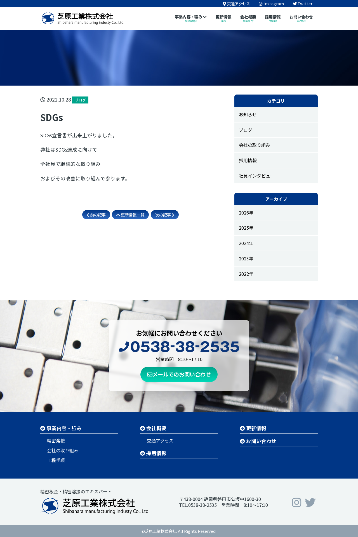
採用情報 (248, 160)
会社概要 (153, 428)
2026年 (246, 212)
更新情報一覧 (130, 215)
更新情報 (253, 428)
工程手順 (56, 460)
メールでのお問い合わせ (179, 374)
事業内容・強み (61, 428)
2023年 (246, 258)
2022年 (246, 273)
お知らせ (248, 114)
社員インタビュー (257, 175)
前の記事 (96, 215)
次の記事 (164, 215)
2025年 (246, 227)
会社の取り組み (254, 145)
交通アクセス (160, 440)
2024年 (246, 243)
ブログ (245, 129)
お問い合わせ (258, 440)
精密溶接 (56, 440)
